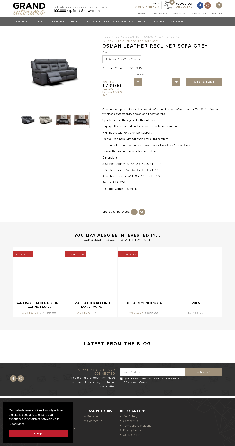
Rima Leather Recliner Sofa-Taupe (91, 305)
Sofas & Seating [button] (123, 24)
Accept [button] (38, 433)
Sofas (148, 36)
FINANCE (217, 14)
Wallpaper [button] (176, 24)
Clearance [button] (20, 24)
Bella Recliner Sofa (144, 303)
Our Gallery (130, 416)
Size (104, 52)
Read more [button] (16, 424)
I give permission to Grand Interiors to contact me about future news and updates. (150, 378)
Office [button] (141, 24)
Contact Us (199, 14)
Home (141, 14)
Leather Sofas (169, 36)
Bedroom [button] (77, 24)
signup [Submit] (203, 370)
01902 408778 (143, 8)
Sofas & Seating (127, 36)
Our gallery (159, 14)
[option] (55, 71)
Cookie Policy (131, 434)
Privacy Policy (132, 430)
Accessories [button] (157, 24)
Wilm (196, 303)
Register (92, 416)
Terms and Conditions (137, 425)
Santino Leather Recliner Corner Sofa (39, 305)
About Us (179, 14)
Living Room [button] (60, 24)
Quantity (139, 74)
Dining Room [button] (40, 24)
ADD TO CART (204, 82)
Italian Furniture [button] (98, 24)
